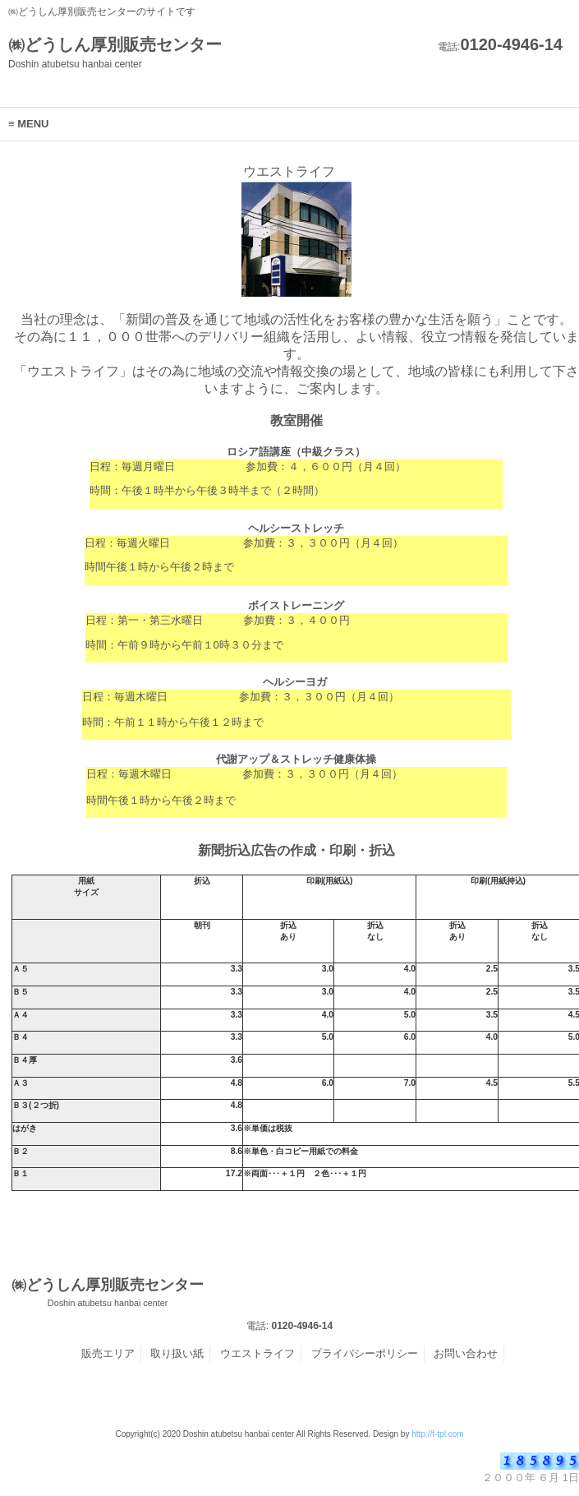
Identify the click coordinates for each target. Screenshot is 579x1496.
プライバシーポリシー (364, 1353)
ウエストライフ (257, 1353)
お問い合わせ (466, 1353)
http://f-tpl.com (437, 1433)
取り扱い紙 (177, 1353)
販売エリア (108, 1353)
